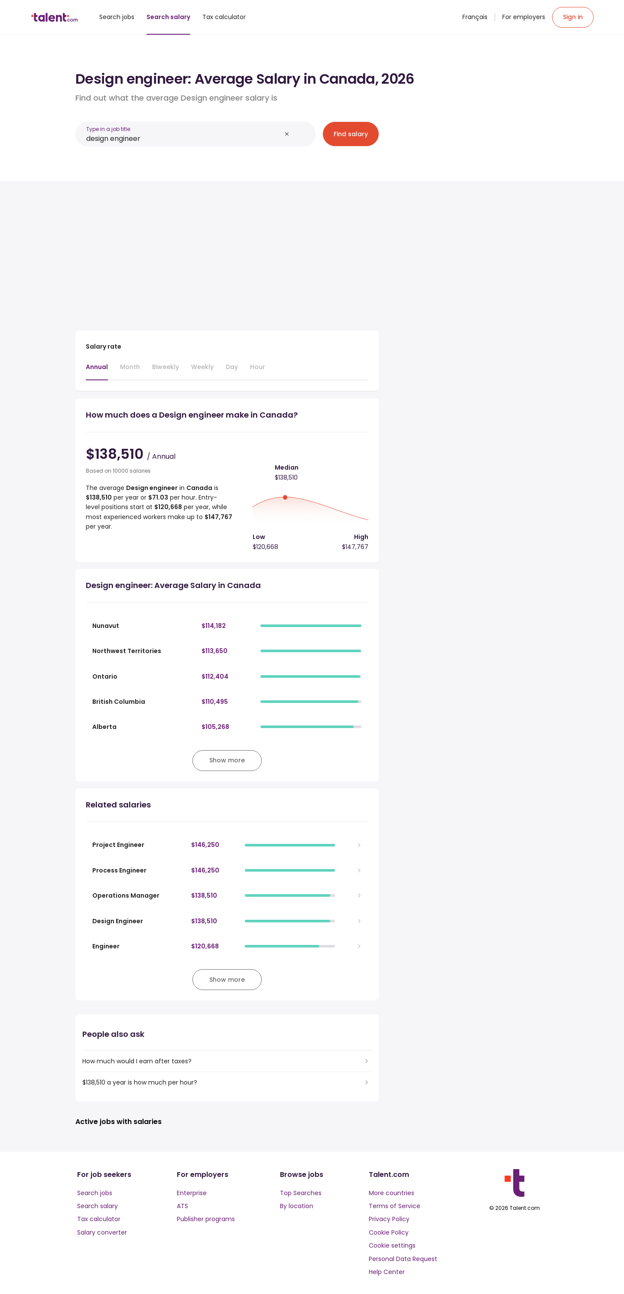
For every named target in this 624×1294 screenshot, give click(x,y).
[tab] (97, 371)
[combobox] (183, 138)
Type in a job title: (108, 129)
